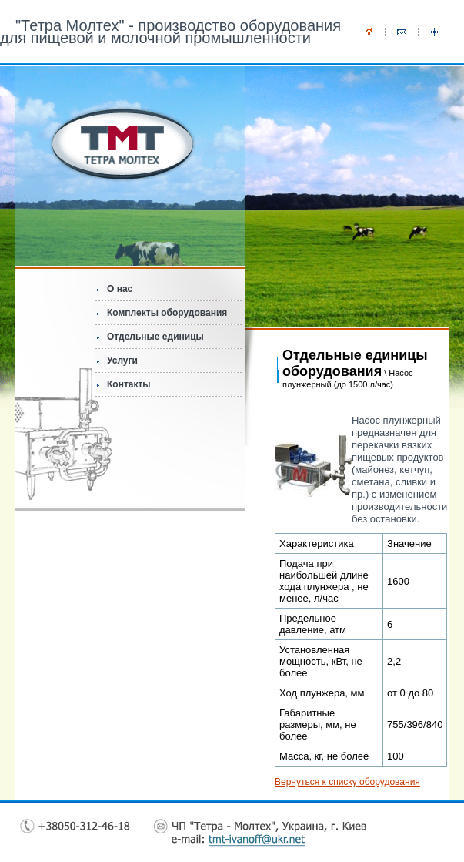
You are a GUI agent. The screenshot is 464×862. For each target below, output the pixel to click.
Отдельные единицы (155, 336)
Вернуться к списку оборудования (347, 781)
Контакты (129, 384)
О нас (119, 288)
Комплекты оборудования (167, 312)
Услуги (122, 360)
